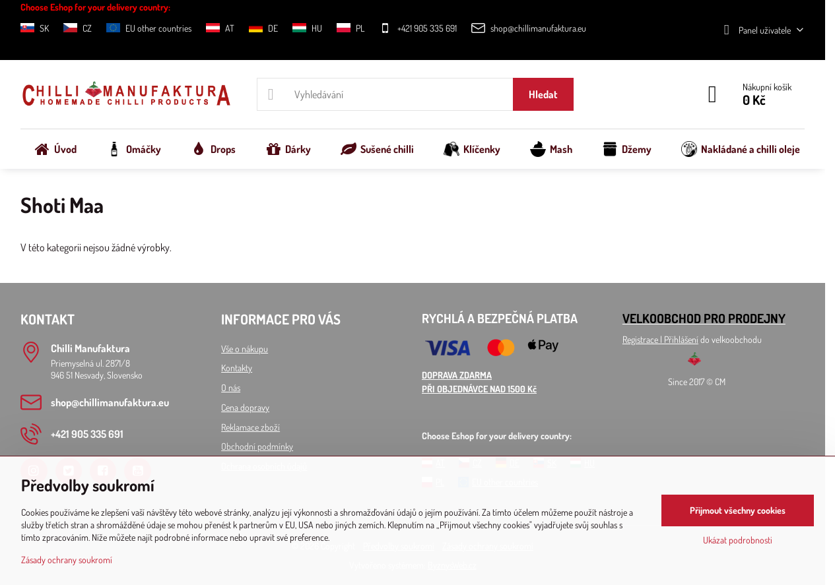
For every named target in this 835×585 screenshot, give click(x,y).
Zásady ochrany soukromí (66, 559)
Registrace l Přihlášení (660, 339)
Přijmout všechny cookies (737, 510)
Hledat (543, 94)
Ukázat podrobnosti (737, 539)
